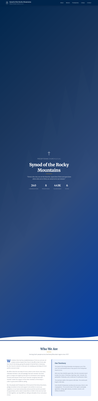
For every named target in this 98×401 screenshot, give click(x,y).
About (61, 2)
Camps (83, 2)
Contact (89, 2)
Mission (68, 2)
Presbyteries (75, 2)
